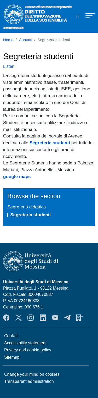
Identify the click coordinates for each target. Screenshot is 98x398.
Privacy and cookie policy (27, 350)
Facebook (6, 317)
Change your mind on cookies (32, 374)
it (77, 16)
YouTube (55, 317)
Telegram (67, 317)
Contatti (25, 40)
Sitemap (12, 357)
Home (8, 40)
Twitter (18, 317)
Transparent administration (29, 381)
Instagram (30, 317)
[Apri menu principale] (87, 15)
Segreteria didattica (26, 206)
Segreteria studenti (30, 214)
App (79, 317)
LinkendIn (43, 317)
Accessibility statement (25, 343)
